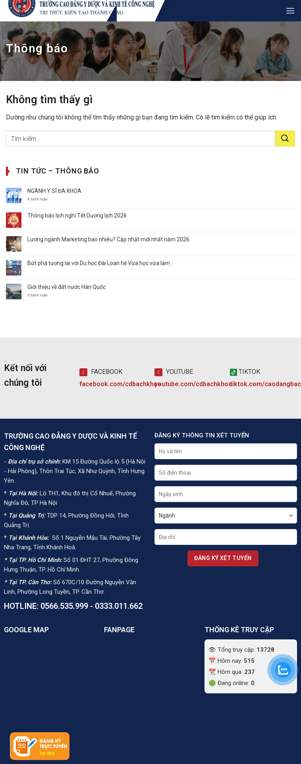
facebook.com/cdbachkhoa (120, 384)
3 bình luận (42, 295)
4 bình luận (44, 199)
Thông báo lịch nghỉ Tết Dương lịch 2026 (77, 215)
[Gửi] (285, 138)
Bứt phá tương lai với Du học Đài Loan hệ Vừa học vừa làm (98, 263)
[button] (290, 10)
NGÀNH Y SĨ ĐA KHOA (54, 191)
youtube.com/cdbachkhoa (193, 384)
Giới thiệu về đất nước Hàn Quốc (66, 287)
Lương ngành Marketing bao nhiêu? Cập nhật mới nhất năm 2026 (108, 239)
